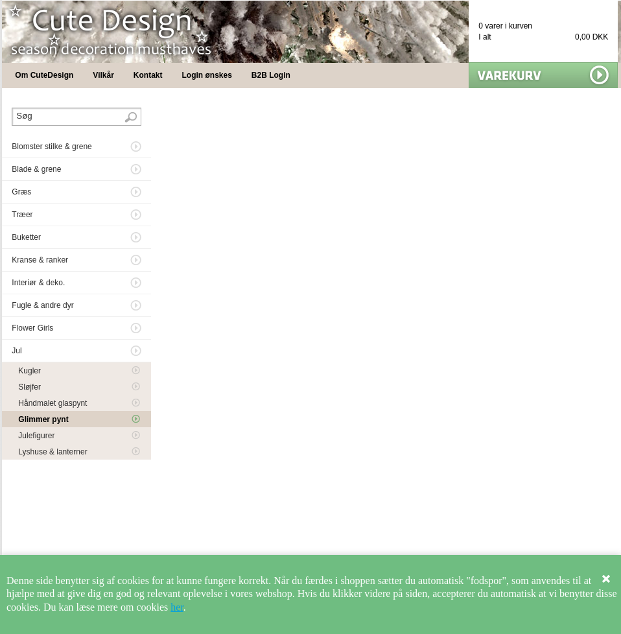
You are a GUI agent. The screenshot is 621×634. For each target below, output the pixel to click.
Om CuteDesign (44, 75)
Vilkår (103, 75)
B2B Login (271, 75)
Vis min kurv (543, 75)
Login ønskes (207, 75)
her (176, 607)
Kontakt (148, 75)
